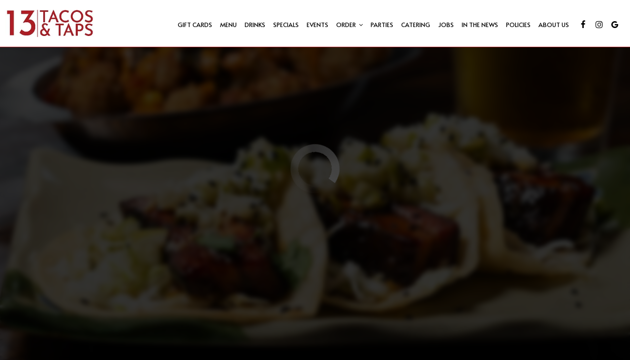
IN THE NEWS (480, 24)
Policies (518, 24)
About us (553, 24)
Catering (415, 24)
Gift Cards (195, 24)
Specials (286, 24)
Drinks (255, 24)
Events (317, 24)
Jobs (446, 24)
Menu (228, 24)
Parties (382, 24)
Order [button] (349, 24)
